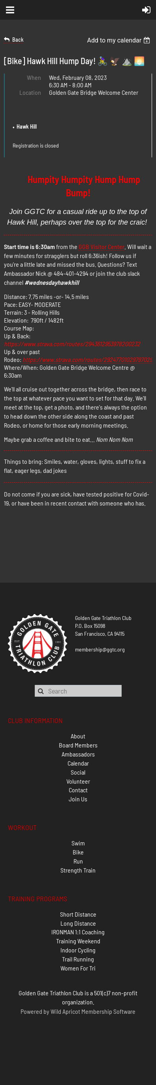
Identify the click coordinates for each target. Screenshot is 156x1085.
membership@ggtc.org (100, 649)
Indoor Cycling (78, 950)
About (78, 736)
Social (78, 772)
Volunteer (78, 781)
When (34, 77)
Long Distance (78, 923)
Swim (78, 843)
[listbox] (119, 40)
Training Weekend (78, 941)
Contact (78, 789)
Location (30, 92)
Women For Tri (78, 968)
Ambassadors (78, 754)
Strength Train (78, 870)
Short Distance (78, 914)
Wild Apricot (65, 1011)
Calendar (78, 763)
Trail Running (78, 959)
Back (18, 39)
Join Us (78, 799)
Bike (78, 852)
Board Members (78, 745)
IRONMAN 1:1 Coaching (78, 932)
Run (78, 861)
